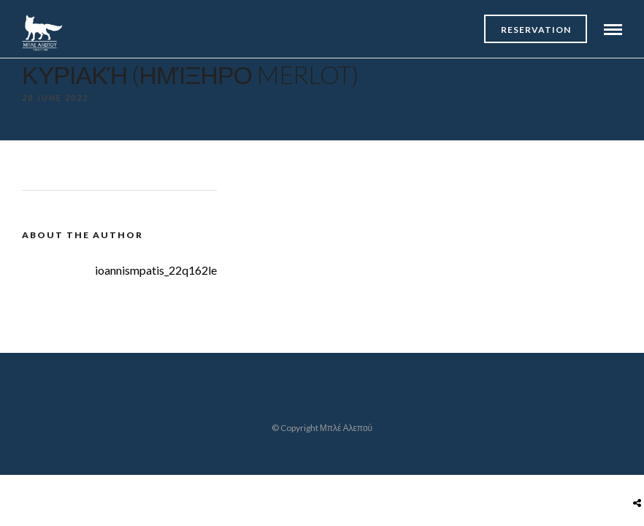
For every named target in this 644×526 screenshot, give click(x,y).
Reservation (536, 29)
